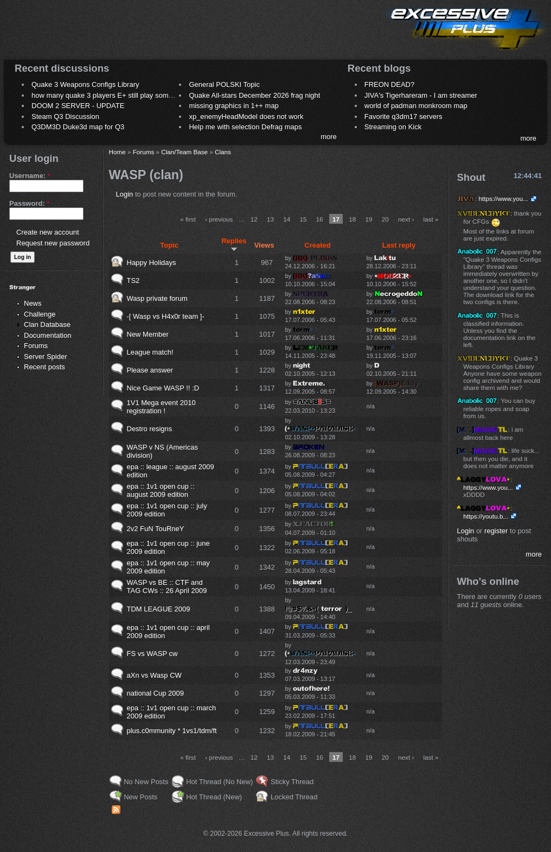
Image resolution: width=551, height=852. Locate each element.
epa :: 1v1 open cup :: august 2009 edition (161, 490)
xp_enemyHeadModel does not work (246, 116)
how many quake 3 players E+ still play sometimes (110, 95)
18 (352, 219)
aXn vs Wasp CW (154, 675)
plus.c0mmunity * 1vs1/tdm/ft (172, 731)
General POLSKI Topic (224, 84)
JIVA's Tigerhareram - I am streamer (420, 95)
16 (319, 219)
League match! (150, 352)
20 (385, 219)
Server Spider (45, 356)
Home (117, 151)
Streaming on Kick (393, 127)
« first (188, 219)
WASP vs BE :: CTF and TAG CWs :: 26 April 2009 (167, 586)
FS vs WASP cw (152, 653)
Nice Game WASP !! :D (163, 388)
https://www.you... (503, 198)
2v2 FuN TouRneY (155, 529)
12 (254, 219)
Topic (169, 245)
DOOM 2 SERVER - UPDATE (77, 106)
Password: (29, 203)
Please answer (150, 370)
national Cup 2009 (155, 693)
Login (124, 194)
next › (406, 219)
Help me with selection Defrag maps (245, 127)
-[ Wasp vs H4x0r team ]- (165, 316)
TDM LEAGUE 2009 (158, 609)
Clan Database (47, 324)
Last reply (398, 245)
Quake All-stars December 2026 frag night (254, 95)
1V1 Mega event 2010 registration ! (161, 407)
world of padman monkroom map (415, 106)
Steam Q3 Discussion (65, 116)
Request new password (52, 243)
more (329, 136)
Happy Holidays (151, 262)
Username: (29, 176)
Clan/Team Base (184, 151)
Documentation (47, 335)
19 (369, 219)
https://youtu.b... (485, 516)
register (496, 531)
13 (270, 219)
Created (317, 245)
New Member (148, 334)
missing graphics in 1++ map (233, 106)
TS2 (133, 280)
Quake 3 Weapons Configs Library (85, 84)
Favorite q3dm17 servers (403, 116)
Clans (223, 151)
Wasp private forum (157, 298)
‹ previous (219, 219)
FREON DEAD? (389, 84)
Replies (233, 244)
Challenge (40, 314)
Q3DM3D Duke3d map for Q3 (77, 127)
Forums (36, 346)
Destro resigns (149, 429)
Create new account (47, 232)
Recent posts (44, 367)
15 (302, 219)
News (33, 303)
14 (286, 219)
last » (431, 219)
